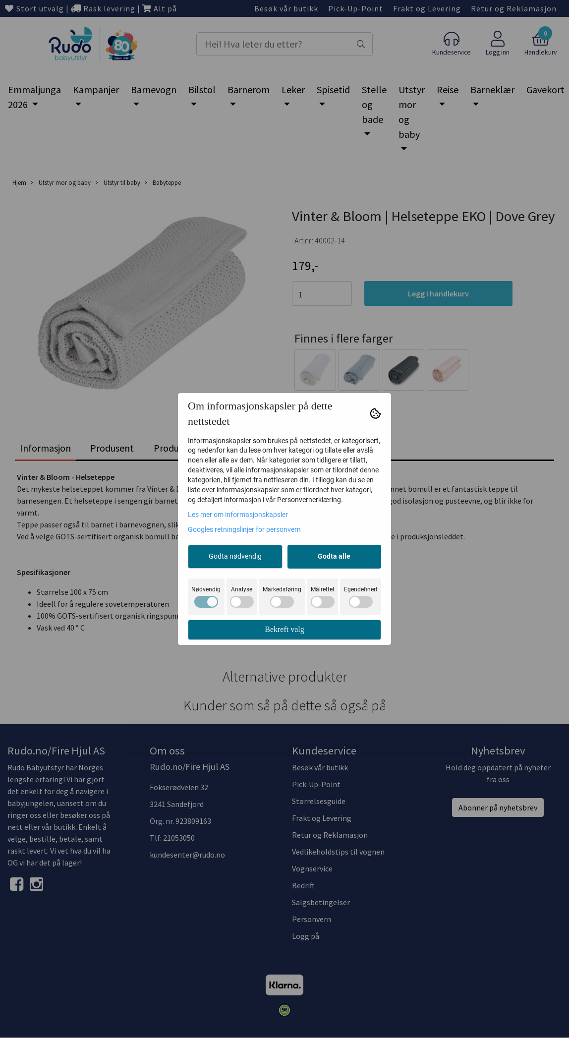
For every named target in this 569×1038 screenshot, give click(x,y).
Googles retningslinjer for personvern (244, 529)
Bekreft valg (284, 629)
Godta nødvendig (235, 556)
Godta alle (334, 556)
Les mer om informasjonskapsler (238, 515)
